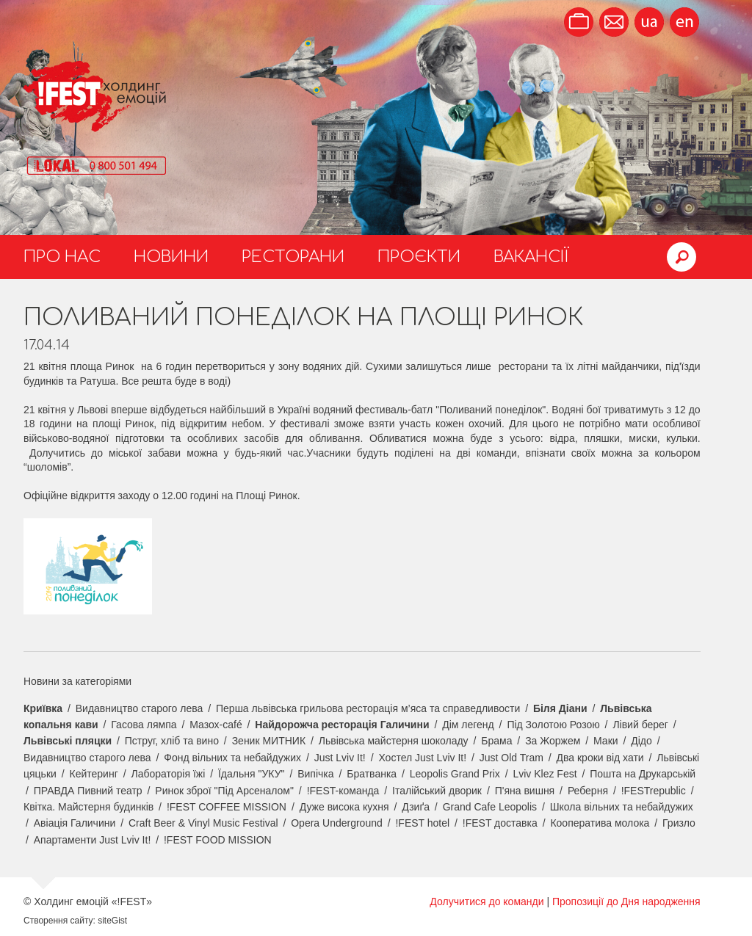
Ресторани (293, 257)
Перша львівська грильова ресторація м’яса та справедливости (368, 708)
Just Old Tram (511, 757)
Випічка (315, 774)
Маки (605, 741)
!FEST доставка (500, 823)
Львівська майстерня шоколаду (394, 741)
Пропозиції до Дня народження (626, 901)
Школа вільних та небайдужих (621, 807)
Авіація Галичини (75, 823)
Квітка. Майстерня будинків (88, 807)
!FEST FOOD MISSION (218, 840)
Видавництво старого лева (139, 708)
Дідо (641, 741)
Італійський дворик (437, 791)
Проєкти (418, 257)
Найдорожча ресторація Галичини (342, 724)
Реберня (588, 791)
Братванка (372, 774)
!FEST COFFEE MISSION (226, 807)
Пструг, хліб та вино (172, 741)
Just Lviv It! (340, 757)
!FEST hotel (422, 823)
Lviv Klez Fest (544, 774)
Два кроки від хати (600, 757)
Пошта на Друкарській (642, 774)
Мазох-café (215, 724)
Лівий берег (640, 724)
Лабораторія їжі (168, 774)
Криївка (43, 708)
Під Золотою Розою (553, 724)
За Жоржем (552, 741)
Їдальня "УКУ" (251, 774)
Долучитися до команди (486, 901)
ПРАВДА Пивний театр (88, 791)
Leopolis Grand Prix (455, 774)
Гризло (678, 823)
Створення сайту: (59, 920)
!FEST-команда (343, 791)
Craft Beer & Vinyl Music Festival (203, 823)
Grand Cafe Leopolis (490, 807)
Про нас (62, 257)
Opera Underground (337, 823)
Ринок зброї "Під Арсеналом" (224, 791)
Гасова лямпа (143, 724)
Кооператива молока (599, 823)
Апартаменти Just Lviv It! (92, 840)
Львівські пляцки (68, 741)
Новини (171, 257)
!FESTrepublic (653, 791)
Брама (496, 741)
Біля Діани (560, 708)
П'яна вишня (525, 791)
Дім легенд (468, 724)
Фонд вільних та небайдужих (232, 757)
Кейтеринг (94, 774)
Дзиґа (416, 807)
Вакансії (531, 257)
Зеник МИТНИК (269, 741)
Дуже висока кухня (344, 807)
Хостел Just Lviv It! (422, 757)
